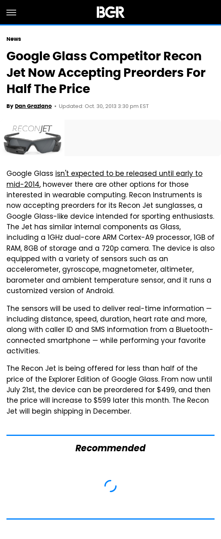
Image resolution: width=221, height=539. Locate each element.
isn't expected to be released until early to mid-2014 (104, 179)
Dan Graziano (33, 106)
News (13, 39)
